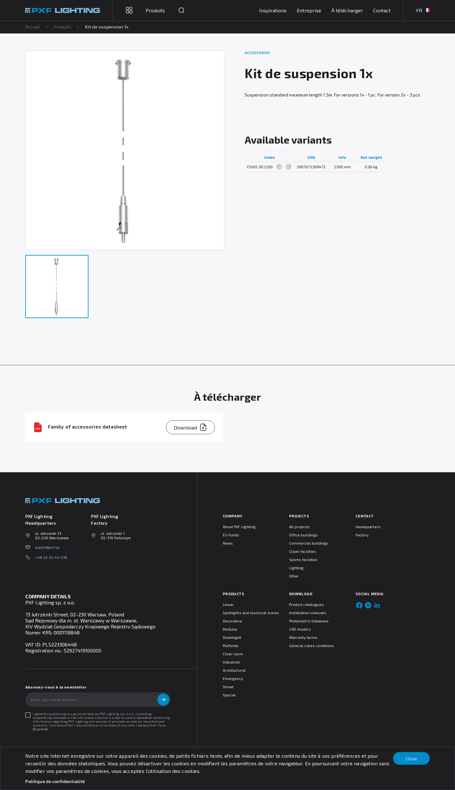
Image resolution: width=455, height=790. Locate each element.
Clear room (233, 653)
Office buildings (303, 535)
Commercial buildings (309, 543)
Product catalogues (306, 604)
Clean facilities (302, 551)
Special (229, 695)
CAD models (300, 629)
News (228, 543)
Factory (361, 535)
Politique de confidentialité (55, 781)
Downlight (232, 637)
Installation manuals (307, 612)
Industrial (231, 662)
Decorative (232, 621)
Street (228, 686)
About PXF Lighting (239, 526)
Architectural (234, 670)
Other (294, 576)
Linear (228, 604)
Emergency (233, 678)
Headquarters (367, 526)
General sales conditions (311, 645)
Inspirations (273, 10)
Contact (382, 10)
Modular (230, 629)
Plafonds (231, 645)
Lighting (296, 567)
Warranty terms (303, 637)
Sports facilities (303, 559)
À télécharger (347, 10)
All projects (299, 526)
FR (423, 10)
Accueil (32, 26)
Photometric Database (309, 621)
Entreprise (309, 10)
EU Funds (231, 535)
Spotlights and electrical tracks (251, 612)
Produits (62, 26)
